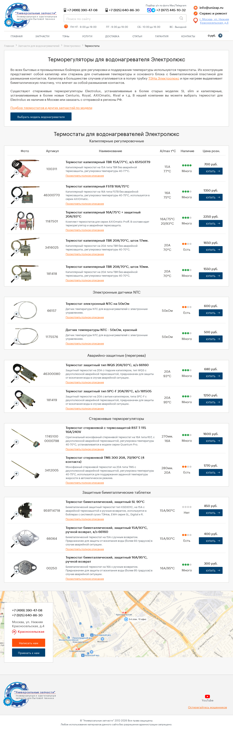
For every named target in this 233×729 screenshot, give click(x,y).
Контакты (188, 36)
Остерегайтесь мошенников (207, 707)
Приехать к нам (28, 652)
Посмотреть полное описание (85, 175)
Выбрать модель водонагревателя (41, 116)
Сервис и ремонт (213, 13)
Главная (16, 36)
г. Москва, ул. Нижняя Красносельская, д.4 (214, 21)
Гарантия (161, 36)
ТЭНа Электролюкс (163, 78)
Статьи (137, 36)
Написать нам (28, 642)
